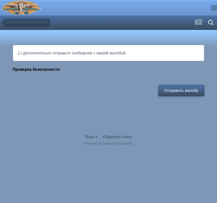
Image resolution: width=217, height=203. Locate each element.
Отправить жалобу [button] (181, 90)
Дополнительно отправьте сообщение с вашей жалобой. (72, 53)
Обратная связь (117, 136)
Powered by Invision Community (108, 143)
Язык (91, 136)
